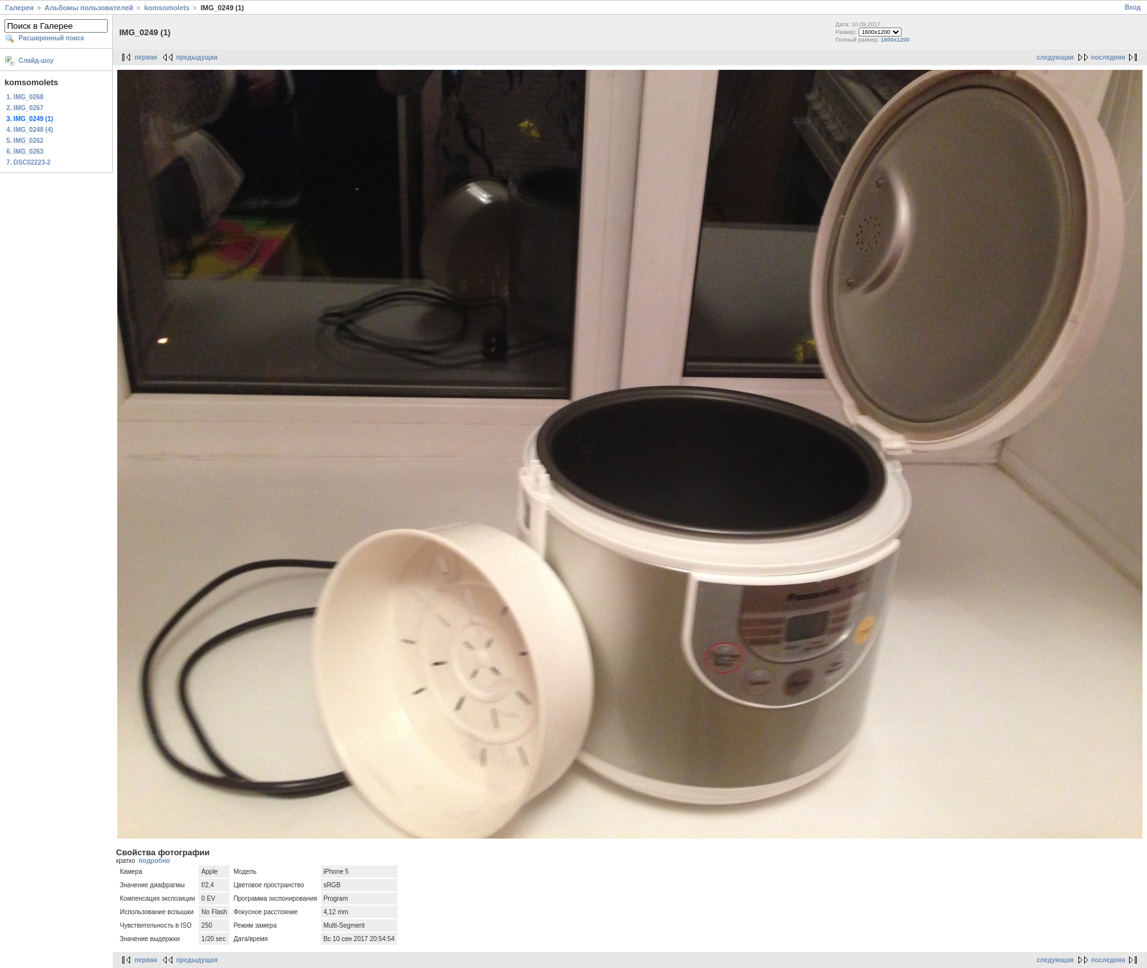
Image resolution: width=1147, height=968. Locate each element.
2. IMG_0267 (25, 107)
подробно (154, 860)
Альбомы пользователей (89, 8)
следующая (1055, 57)
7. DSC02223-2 (28, 162)
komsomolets (167, 8)
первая (146, 57)
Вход (1133, 7)
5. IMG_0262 (25, 140)
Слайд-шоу (36, 60)
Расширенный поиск (51, 38)
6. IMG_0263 (25, 151)
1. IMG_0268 (25, 97)
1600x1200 (895, 40)
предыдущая (197, 57)
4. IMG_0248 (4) (29, 129)
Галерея (19, 8)
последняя (1108, 57)
